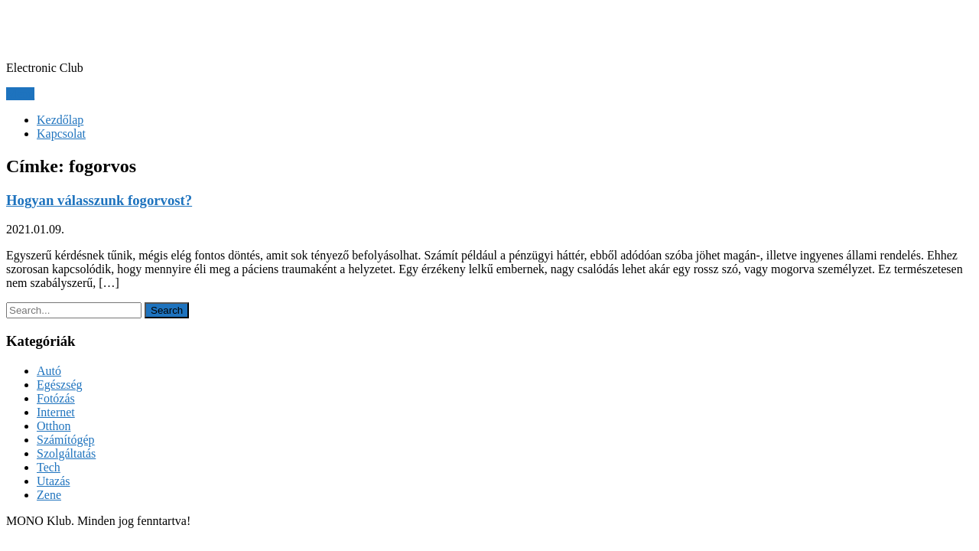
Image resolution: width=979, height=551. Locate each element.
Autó (49, 370)
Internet (56, 412)
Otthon (53, 425)
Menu (20, 93)
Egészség (60, 384)
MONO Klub (75, 30)
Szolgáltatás (66, 453)
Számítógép (66, 439)
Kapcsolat (61, 133)
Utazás (53, 480)
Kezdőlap (60, 119)
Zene (49, 494)
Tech (48, 467)
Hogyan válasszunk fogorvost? (99, 200)
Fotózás (56, 398)
